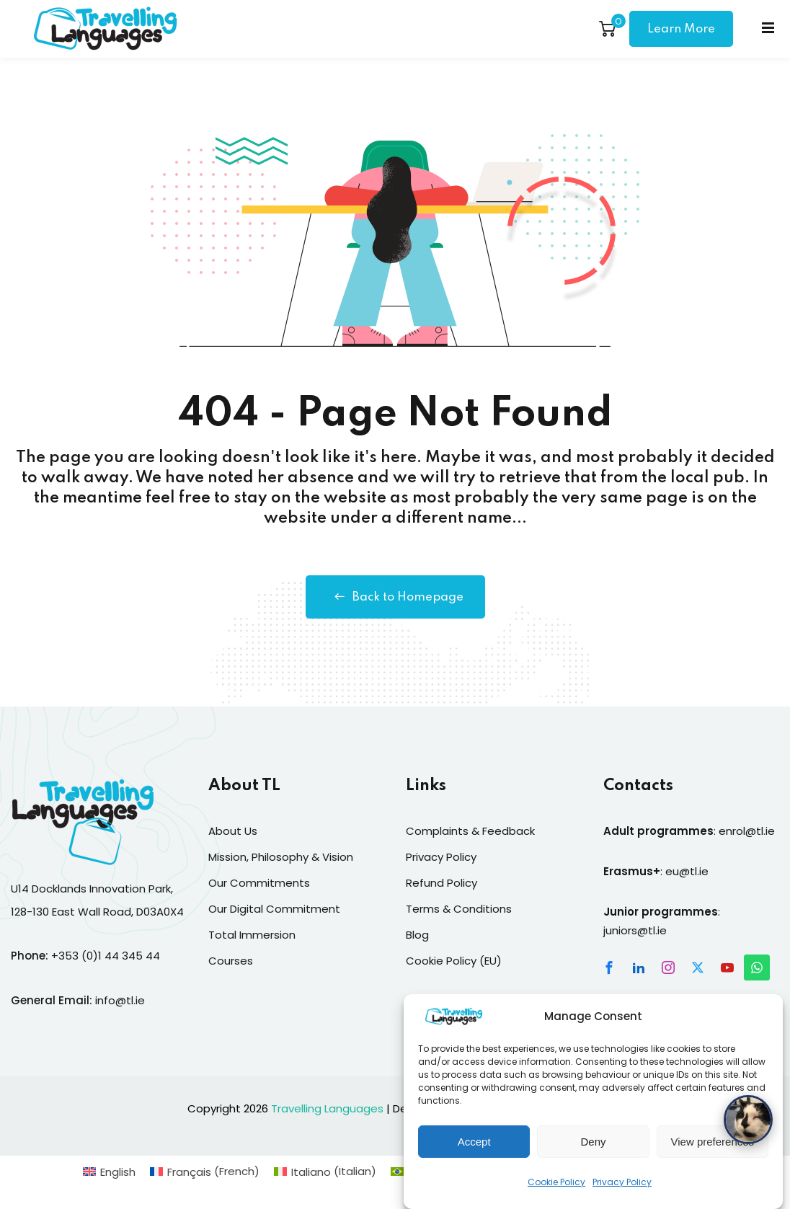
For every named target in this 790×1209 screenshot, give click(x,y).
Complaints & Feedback (470, 830)
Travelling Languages (327, 1108)
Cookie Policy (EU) (454, 960)
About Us (232, 830)
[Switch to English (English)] (109, 1171)
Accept (474, 1154)
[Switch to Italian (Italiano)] (325, 1171)
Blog (417, 934)
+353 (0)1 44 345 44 (105, 955)
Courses (230, 960)
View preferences (713, 1154)
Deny (592, 1154)
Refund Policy (441, 882)
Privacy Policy (622, 1194)
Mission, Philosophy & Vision (280, 856)
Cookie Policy (556, 1194)
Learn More (681, 29)
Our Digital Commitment (274, 908)
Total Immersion (252, 934)
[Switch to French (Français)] (205, 1171)
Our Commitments (259, 882)
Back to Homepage (395, 596)
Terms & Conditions (459, 908)
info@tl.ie (120, 1000)
